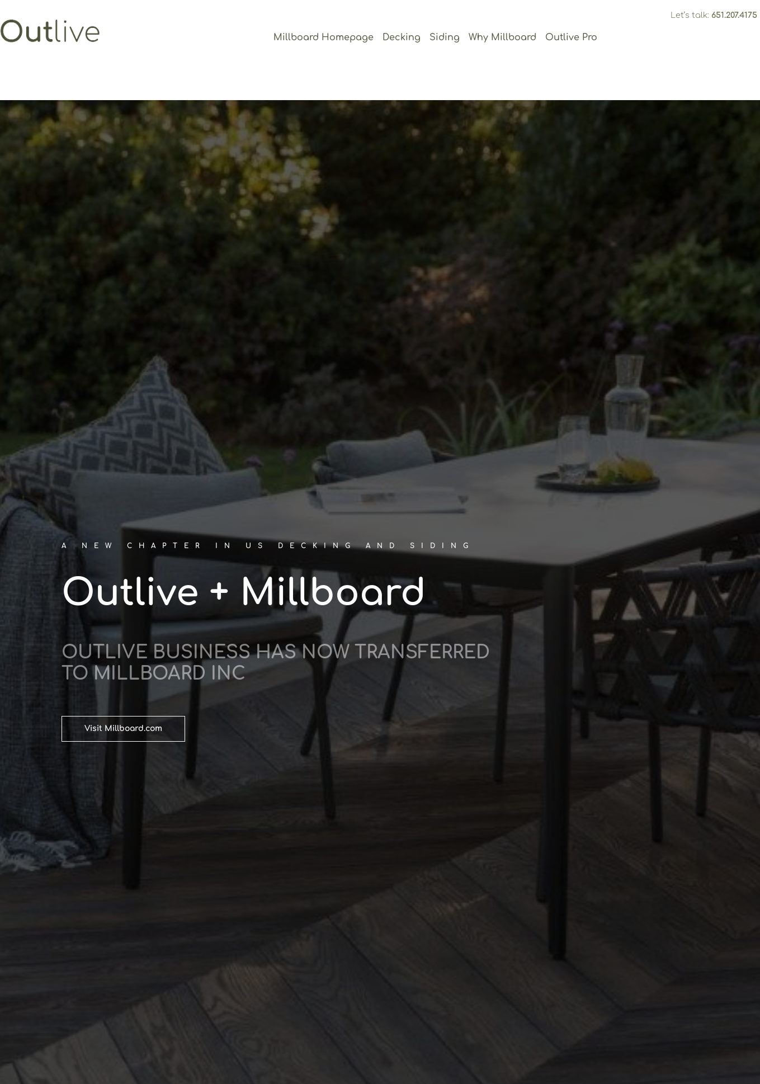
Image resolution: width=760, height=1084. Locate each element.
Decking (402, 37)
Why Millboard (502, 37)
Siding (444, 37)
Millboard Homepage (323, 37)
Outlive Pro (571, 37)
